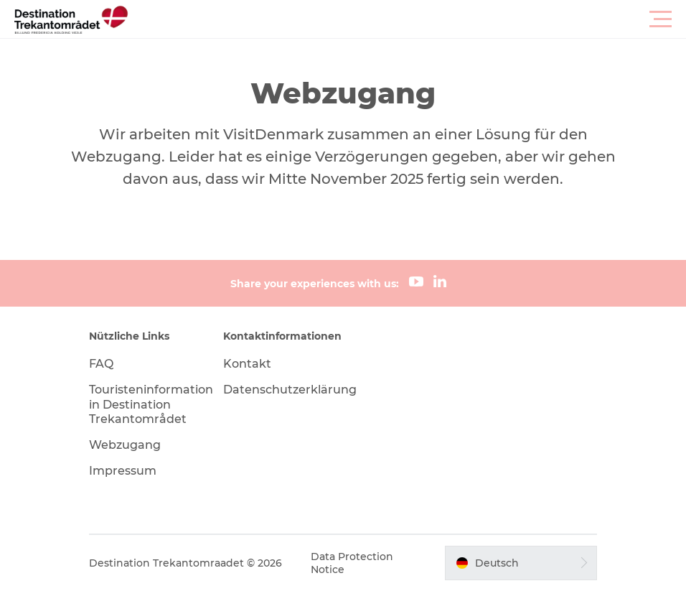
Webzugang (125, 445)
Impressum (122, 471)
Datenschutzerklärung (290, 389)
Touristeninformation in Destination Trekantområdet (151, 405)
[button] (408, 19)
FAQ (101, 364)
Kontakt (247, 364)
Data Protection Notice (352, 563)
